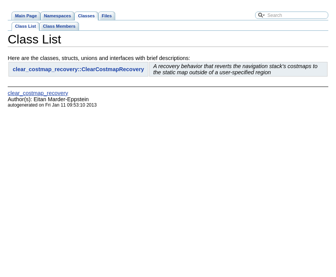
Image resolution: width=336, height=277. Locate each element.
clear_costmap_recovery (38, 93)
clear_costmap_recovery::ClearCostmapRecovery (78, 69)
